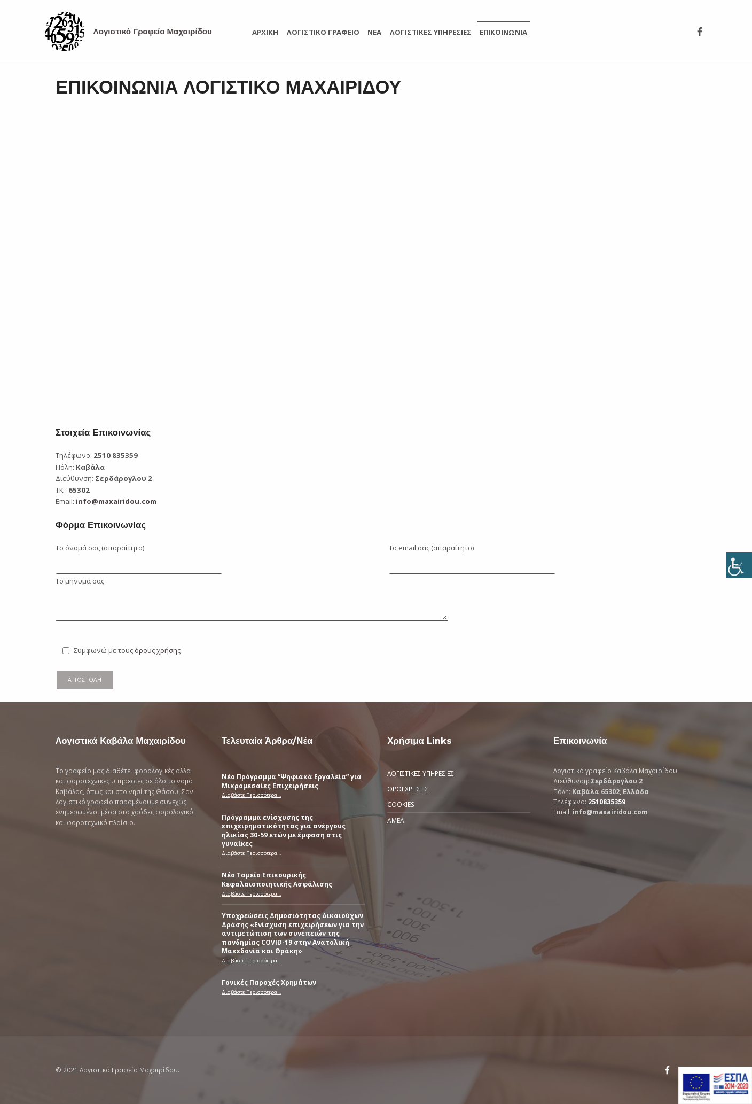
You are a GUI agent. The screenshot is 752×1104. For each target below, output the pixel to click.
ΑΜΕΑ (395, 820)
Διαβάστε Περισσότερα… (251, 794)
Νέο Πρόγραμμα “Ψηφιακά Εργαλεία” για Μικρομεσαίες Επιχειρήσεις (292, 780)
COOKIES (400, 804)
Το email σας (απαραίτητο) (472, 556)
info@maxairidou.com (116, 501)
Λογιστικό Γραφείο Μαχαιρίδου (152, 31)
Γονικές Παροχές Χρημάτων (269, 982)
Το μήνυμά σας (252, 586)
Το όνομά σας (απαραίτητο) (139, 556)
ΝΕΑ (374, 32)
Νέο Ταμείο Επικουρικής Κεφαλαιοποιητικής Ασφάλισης (277, 879)
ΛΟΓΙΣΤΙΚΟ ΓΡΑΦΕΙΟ (323, 32)
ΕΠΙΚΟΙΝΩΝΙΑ (503, 32)
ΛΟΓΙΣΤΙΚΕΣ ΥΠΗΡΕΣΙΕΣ (431, 32)
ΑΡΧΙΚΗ (265, 32)
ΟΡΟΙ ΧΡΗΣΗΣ (407, 788)
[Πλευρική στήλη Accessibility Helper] (739, 565)
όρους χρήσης (158, 650)
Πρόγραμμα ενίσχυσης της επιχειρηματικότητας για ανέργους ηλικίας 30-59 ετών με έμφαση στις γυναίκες (284, 830)
